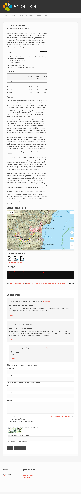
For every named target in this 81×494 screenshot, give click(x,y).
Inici (6, 15)
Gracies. (15, 352)
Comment (10, 400)
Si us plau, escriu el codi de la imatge (19, 435)
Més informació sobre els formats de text (60, 416)
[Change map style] (10, 212)
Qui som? (13, 15)
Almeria (12, 283)
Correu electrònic (11, 376)
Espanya (57, 283)
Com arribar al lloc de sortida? (15, 262)
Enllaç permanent (47, 301)
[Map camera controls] (72, 232)
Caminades (51, 283)
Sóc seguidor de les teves (21, 305)
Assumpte (9, 392)
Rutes (21, 15)
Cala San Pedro (38, 283)
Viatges (39, 15)
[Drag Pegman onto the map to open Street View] (72, 238)
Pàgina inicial (10, 385)
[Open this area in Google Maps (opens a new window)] (9, 250)
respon (11, 315)
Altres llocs (17, 283)
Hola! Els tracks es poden (21, 328)
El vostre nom (10, 368)
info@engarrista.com (8, 476)
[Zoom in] (72, 243)
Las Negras (62, 283)
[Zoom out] (72, 247)
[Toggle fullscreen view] (72, 212)
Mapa (46, 15)
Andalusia (22, 283)
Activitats (29, 15)
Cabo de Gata (29, 283)
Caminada (45, 283)
